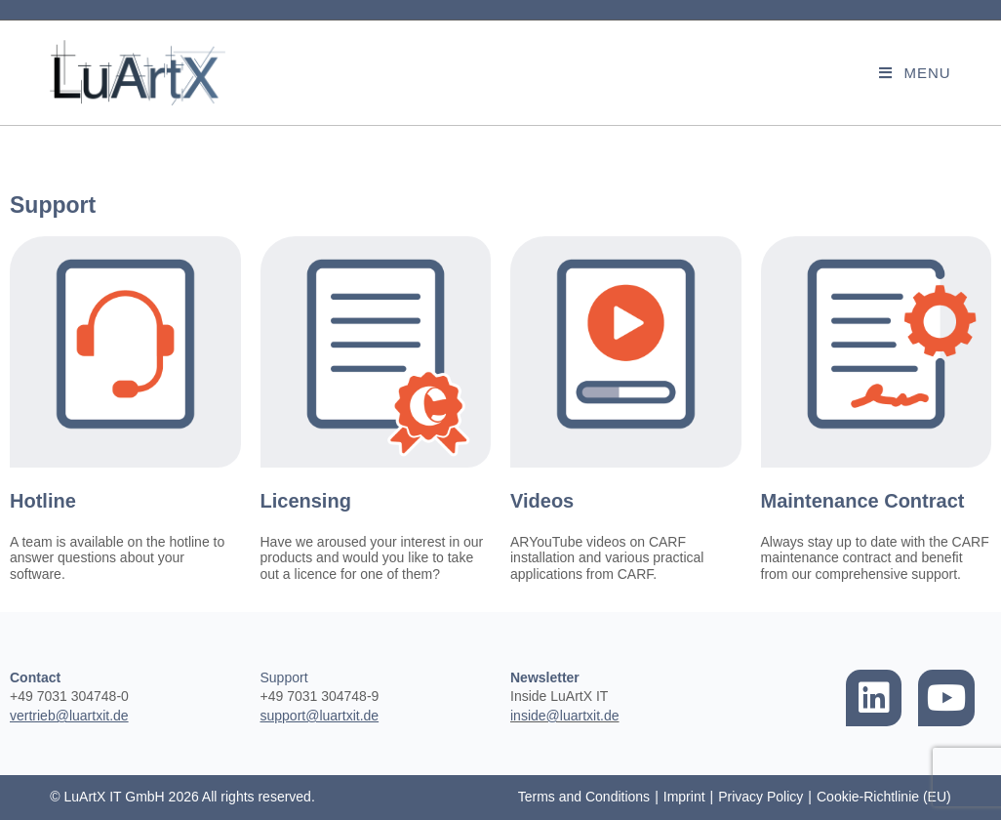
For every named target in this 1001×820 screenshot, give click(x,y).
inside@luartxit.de (565, 715)
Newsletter (545, 677)
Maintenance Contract (863, 501)
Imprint (684, 796)
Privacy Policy (760, 796)
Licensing (305, 501)
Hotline (43, 501)
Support (284, 677)
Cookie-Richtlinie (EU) (884, 796)
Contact (35, 677)
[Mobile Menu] (914, 72)
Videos (542, 501)
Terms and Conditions (584, 796)
